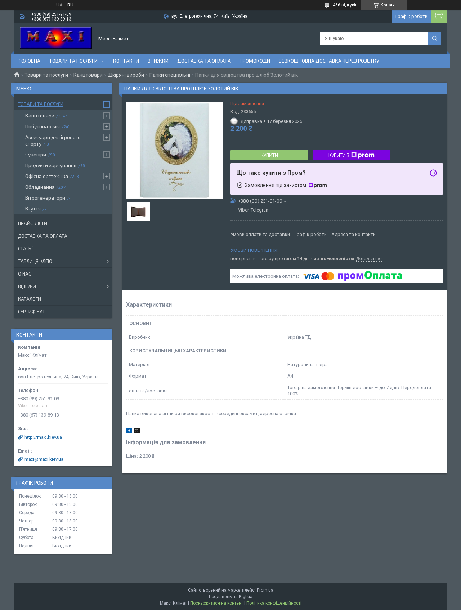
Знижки (158, 61)
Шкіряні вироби (126, 75)
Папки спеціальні (169, 75)
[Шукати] (434, 38)
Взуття (33, 208)
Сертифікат (31, 312)
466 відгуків (345, 5)
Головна (29, 61)
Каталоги (29, 299)
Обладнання (39, 187)
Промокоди (255, 61)
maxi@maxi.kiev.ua (43, 459)
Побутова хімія (42, 126)
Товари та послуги (73, 61)
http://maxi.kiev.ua (43, 437)
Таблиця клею (35, 261)
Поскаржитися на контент (216, 603)
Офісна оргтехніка (46, 176)
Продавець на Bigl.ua (230, 596)
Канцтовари (88, 75)
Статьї (25, 248)
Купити (269, 155)
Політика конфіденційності (273, 603)
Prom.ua (265, 590)
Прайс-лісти (32, 223)
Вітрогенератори (45, 198)
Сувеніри (35, 154)
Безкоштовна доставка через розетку (329, 61)
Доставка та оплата (204, 61)
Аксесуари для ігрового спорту (53, 140)
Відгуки (27, 286)
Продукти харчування (50, 165)
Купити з (351, 155)
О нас (24, 274)
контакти (126, 61)
